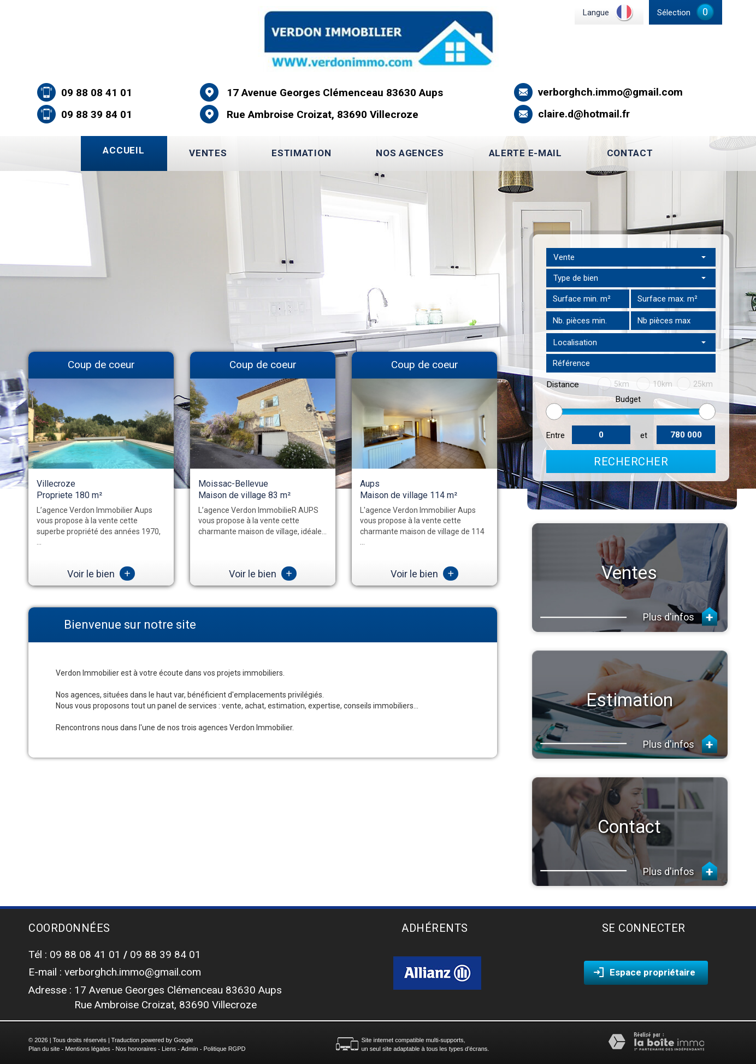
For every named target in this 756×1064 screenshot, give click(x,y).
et (643, 435)
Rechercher (631, 461)
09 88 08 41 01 (96, 92)
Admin (189, 1048)
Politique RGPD (224, 1048)
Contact (630, 152)
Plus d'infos (680, 616)
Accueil (123, 150)
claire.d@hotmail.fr (584, 114)
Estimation (301, 152)
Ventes (208, 152)
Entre (555, 435)
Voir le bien (101, 574)
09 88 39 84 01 (96, 114)
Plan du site (44, 1048)
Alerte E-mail (525, 152)
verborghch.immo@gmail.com (610, 92)
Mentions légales (87, 1048)
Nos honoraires (136, 1048)
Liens (169, 1048)
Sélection (673, 12)
